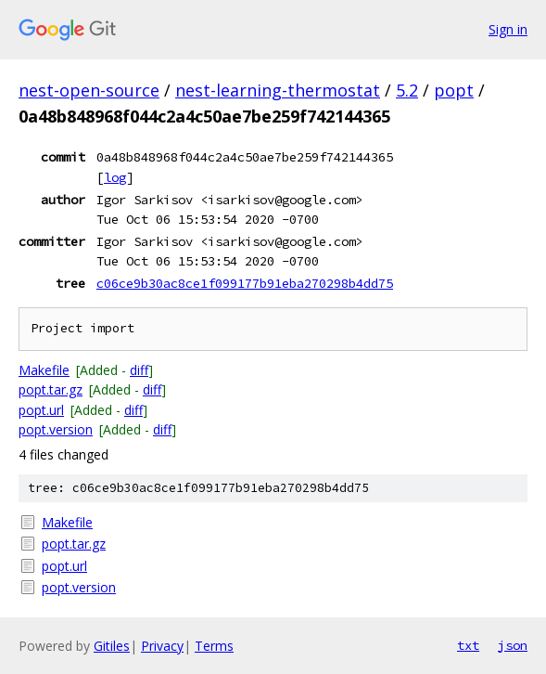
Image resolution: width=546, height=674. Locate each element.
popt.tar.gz (51, 389)
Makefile (44, 370)
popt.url (41, 410)
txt (468, 645)
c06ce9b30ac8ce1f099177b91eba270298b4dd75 (244, 283)
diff (139, 370)
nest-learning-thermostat (277, 90)
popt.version (56, 429)
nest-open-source (89, 90)
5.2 (407, 90)
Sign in (508, 29)
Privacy (162, 646)
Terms (214, 646)
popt (454, 90)
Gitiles (112, 646)
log (115, 177)
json (512, 645)
